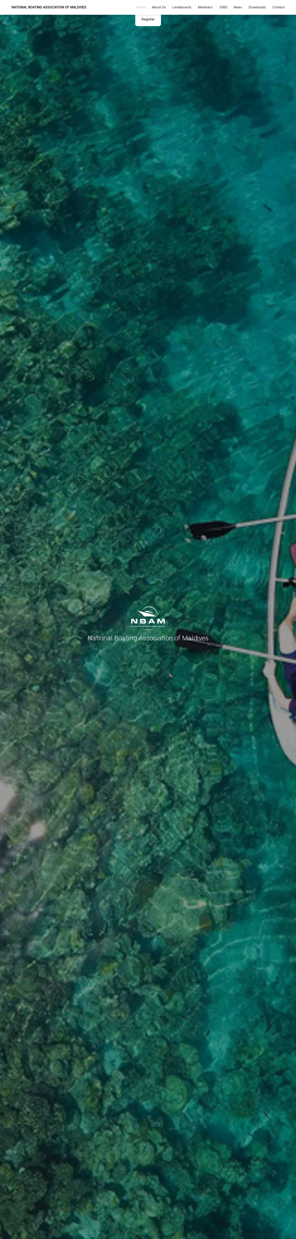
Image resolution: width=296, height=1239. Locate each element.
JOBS (223, 7)
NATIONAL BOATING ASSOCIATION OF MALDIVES (49, 7)
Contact (278, 7)
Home (141, 7)
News (238, 7)
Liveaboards (182, 7)
